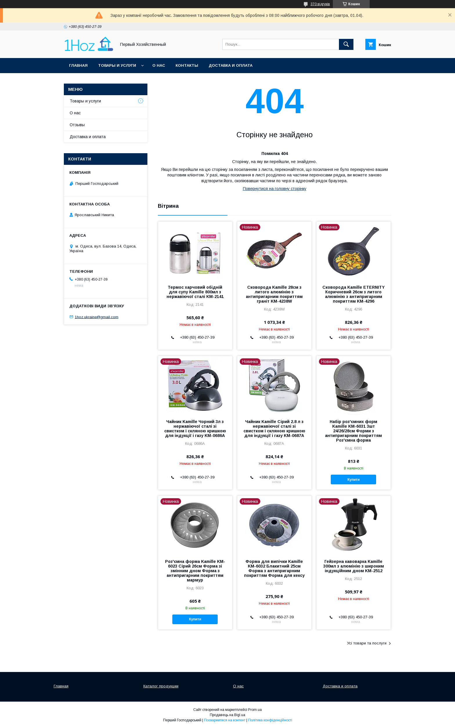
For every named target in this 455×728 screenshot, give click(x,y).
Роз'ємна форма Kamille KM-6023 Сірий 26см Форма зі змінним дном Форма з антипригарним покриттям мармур (195, 570)
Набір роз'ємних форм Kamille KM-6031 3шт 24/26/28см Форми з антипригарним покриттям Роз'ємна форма (353, 430)
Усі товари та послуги (367, 643)
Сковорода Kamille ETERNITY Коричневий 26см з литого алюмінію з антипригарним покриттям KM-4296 (353, 294)
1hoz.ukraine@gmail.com (96, 317)
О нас (158, 65)
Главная (78, 65)
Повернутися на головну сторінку (274, 188)
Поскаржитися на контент (224, 720)
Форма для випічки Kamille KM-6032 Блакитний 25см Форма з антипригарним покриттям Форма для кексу (274, 568)
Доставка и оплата (230, 65)
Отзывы (77, 124)
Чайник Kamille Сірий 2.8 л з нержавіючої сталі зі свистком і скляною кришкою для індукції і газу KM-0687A (274, 428)
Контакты (187, 65)
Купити (354, 480)
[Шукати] (346, 44)
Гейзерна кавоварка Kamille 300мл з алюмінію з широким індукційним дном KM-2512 (353, 566)
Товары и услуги (117, 65)
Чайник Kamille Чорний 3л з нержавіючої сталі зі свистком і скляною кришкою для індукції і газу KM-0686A (195, 428)
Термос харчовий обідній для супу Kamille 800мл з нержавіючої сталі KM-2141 (195, 292)
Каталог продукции (160, 686)
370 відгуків (320, 4)
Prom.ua (255, 710)
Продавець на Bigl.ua (227, 715)
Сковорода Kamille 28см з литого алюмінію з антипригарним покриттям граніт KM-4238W (274, 294)
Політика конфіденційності (270, 720)
